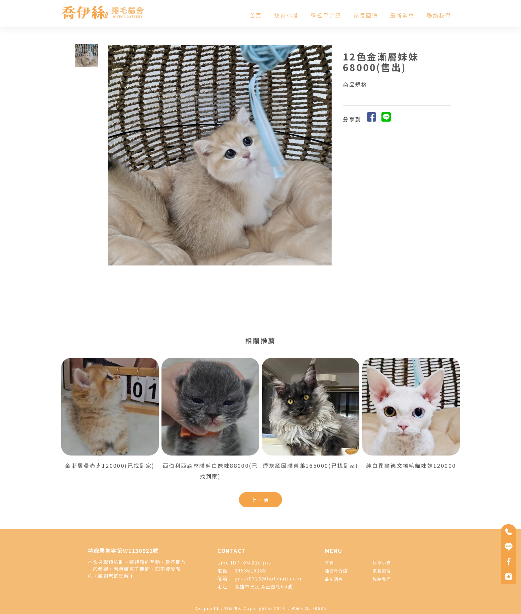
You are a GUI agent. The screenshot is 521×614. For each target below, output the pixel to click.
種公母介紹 (326, 15)
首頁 (256, 15)
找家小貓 (286, 15)
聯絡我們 (439, 15)
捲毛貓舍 (255, 598)
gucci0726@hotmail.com (268, 578)
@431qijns (257, 562)
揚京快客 (233, 608)
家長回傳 (366, 15)
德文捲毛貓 (207, 598)
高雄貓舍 (330, 598)
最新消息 (402, 15)
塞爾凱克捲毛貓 (232, 598)
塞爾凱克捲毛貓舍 (305, 598)
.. (287, 608)
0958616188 (250, 570)
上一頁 (260, 500)
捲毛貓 (188, 598)
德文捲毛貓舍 (276, 598)
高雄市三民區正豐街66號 (264, 586)
